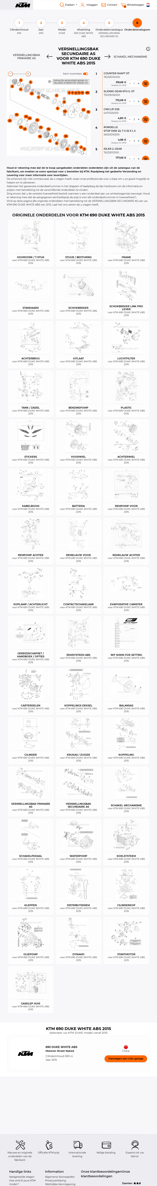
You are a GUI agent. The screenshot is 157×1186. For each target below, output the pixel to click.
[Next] (107, 57)
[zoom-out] (10, 74)
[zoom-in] (28, 74)
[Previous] (49, 57)
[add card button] (145, 83)
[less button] (129, 83)
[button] (148, 48)
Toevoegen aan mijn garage (125, 1058)
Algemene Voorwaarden (60, 1176)
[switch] (85, 74)
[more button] (138, 83)
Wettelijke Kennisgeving (60, 1184)
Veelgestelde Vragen (21, 1176)
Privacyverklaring (55, 1180)
